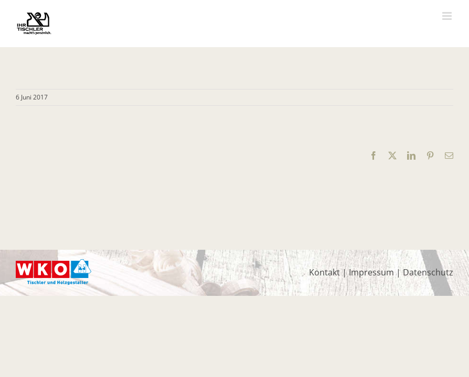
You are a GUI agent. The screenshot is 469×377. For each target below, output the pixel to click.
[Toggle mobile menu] (447, 15)
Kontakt (324, 272)
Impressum (371, 272)
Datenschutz (428, 272)
